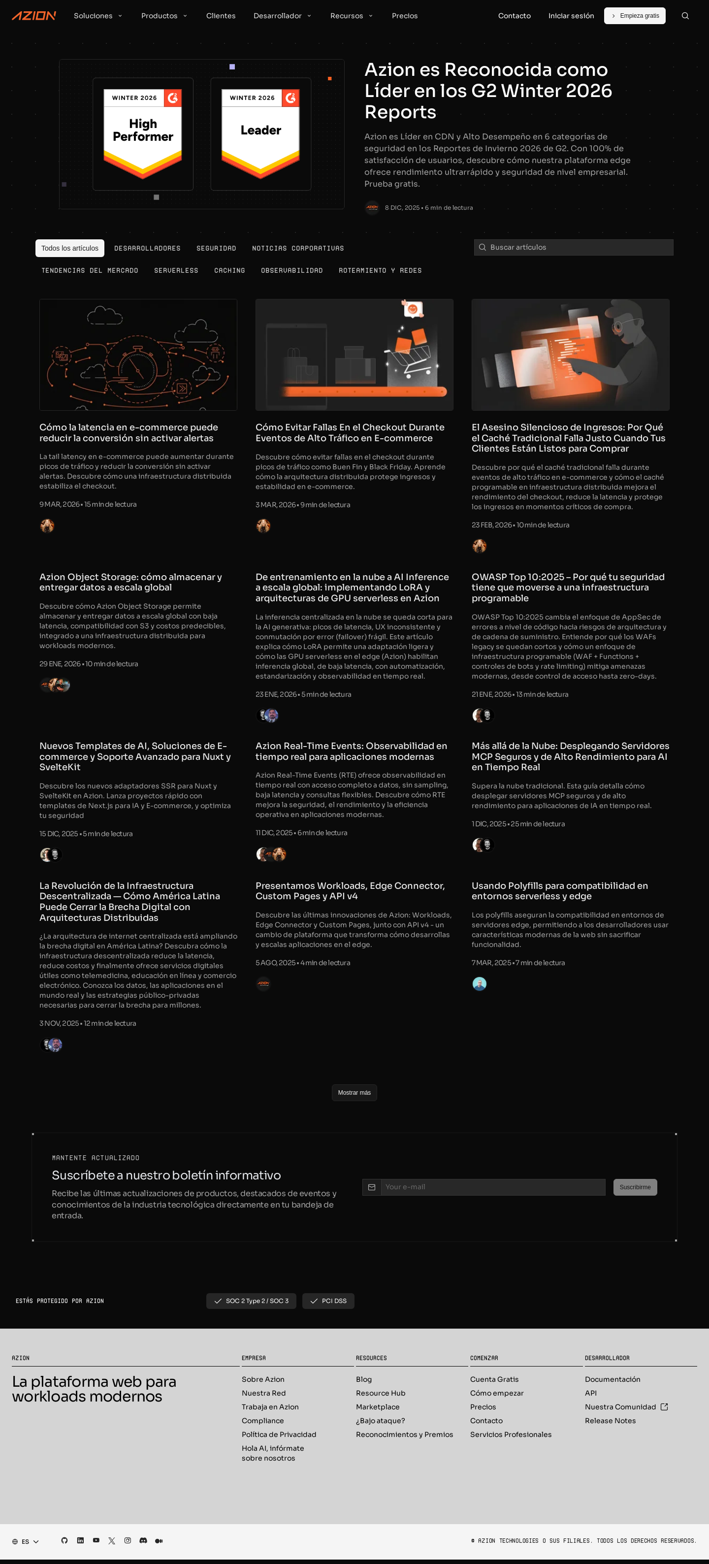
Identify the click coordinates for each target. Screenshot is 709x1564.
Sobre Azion (263, 1383)
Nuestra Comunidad (626, 1411)
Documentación (613, 1383)
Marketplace (378, 1411)
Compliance (263, 1425)
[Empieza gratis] (635, 15)
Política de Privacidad (279, 1438)
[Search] (685, 16)
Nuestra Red (264, 1397)
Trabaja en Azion (270, 1411)
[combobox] (22, 1546)
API (591, 1397)
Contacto (486, 1425)
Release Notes (610, 1425)
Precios (483, 1411)
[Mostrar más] (355, 1097)
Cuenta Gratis (494, 1383)
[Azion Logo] (34, 15)
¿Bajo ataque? (380, 1425)
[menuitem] (69, 248)
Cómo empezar (497, 1397)
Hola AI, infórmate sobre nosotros (273, 1457)
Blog (364, 1383)
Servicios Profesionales (511, 1438)
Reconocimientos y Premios (404, 1438)
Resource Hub (381, 1397)
